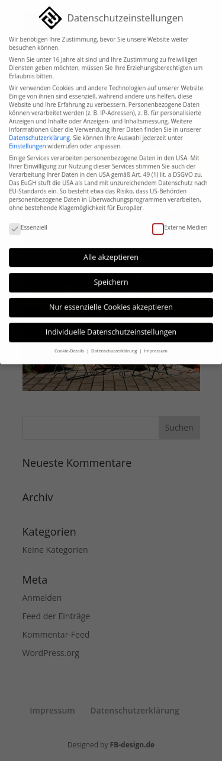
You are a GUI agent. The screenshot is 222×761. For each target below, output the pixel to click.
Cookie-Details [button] (69, 345)
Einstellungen (27, 140)
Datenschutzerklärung (39, 132)
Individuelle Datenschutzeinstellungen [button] (111, 326)
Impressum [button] (156, 345)
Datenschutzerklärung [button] (114, 345)
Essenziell (28, 221)
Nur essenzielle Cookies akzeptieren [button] (111, 301)
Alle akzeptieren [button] (111, 251)
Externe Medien (179, 221)
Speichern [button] (111, 276)
